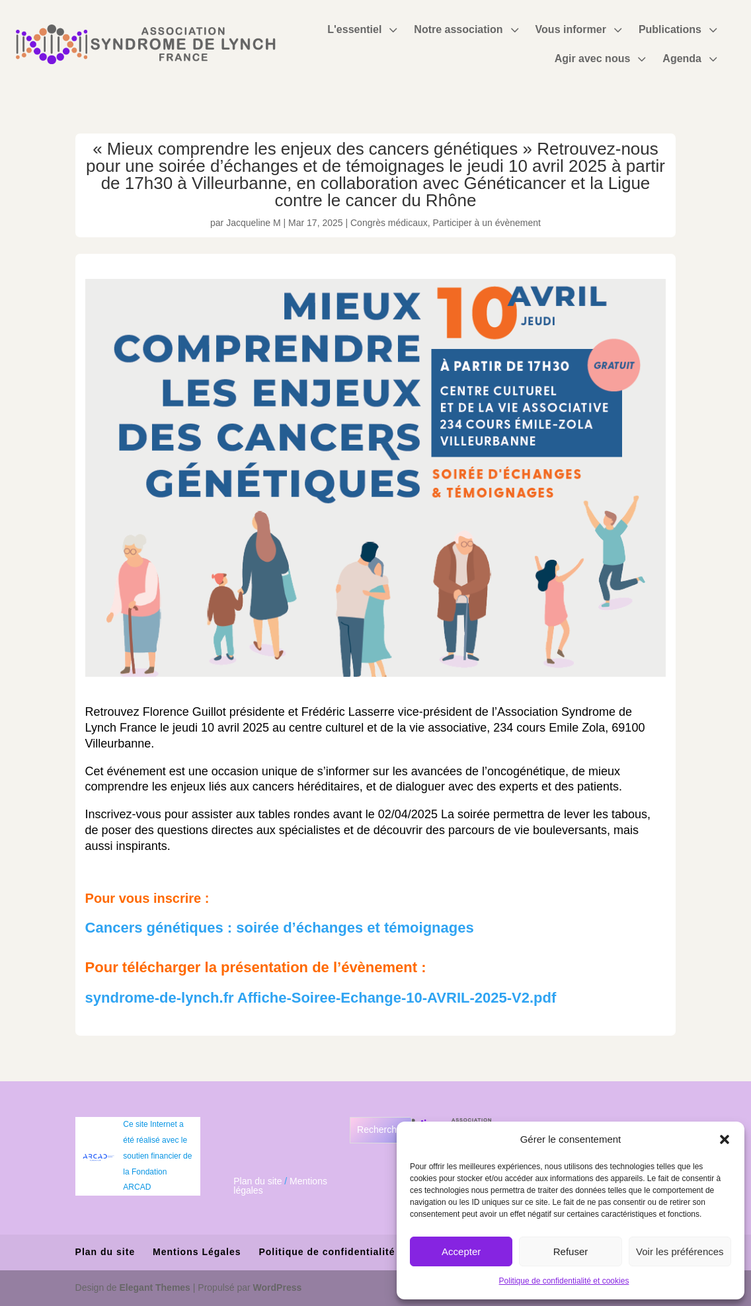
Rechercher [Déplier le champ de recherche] (381, 1129)
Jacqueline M (253, 222)
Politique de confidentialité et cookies (564, 1281)
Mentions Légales (197, 1252)
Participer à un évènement (487, 222)
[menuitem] (364, 29)
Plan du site (257, 1181)
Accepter (461, 1251)
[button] (724, 1139)
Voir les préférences (680, 1251)
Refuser (570, 1251)
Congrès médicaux (389, 222)
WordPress (277, 1287)
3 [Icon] (393, 30)
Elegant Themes (155, 1287)
